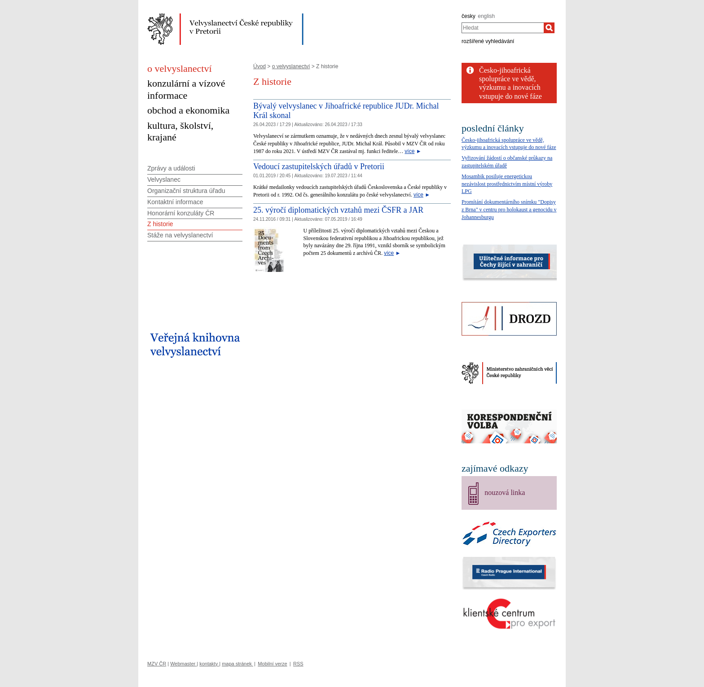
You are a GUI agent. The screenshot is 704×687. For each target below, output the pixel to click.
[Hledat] (549, 27)
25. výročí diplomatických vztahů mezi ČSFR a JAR (338, 210)
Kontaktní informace (175, 202)
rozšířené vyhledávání (488, 41)
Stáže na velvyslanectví (180, 235)
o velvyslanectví (291, 66)
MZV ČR (156, 663)
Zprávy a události (171, 168)
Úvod (259, 66)
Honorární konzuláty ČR (180, 213)
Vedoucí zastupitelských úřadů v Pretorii (318, 166)
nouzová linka (504, 492)
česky (468, 16)
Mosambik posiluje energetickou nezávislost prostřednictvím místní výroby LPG (507, 184)
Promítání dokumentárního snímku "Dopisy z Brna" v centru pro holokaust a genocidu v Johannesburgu (509, 209)
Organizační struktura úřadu (186, 190)
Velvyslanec (163, 179)
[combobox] (503, 27)
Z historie (160, 224)
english (486, 16)
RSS (298, 663)
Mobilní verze (272, 663)
